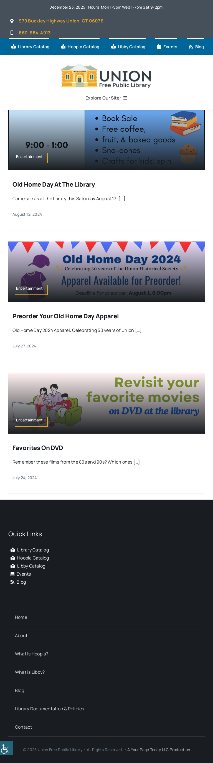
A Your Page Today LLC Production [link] (158, 749)
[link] (6, 748)
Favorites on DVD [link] (37, 448)
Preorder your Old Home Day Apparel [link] (65, 316)
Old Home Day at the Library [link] (53, 184)
